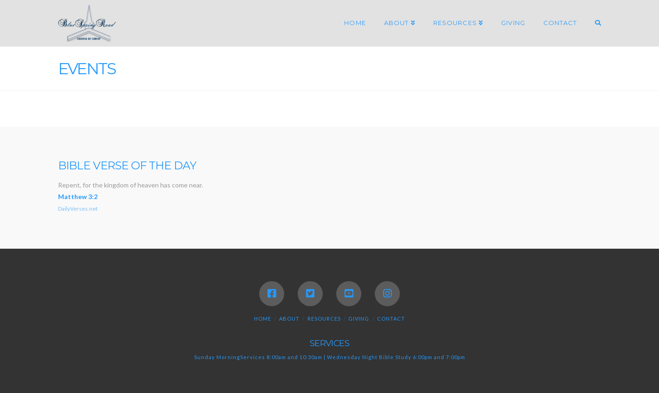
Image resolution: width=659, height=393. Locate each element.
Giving (358, 319)
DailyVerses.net (78, 208)
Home (262, 319)
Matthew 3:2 (78, 196)
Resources (324, 319)
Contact (391, 319)
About (289, 319)
